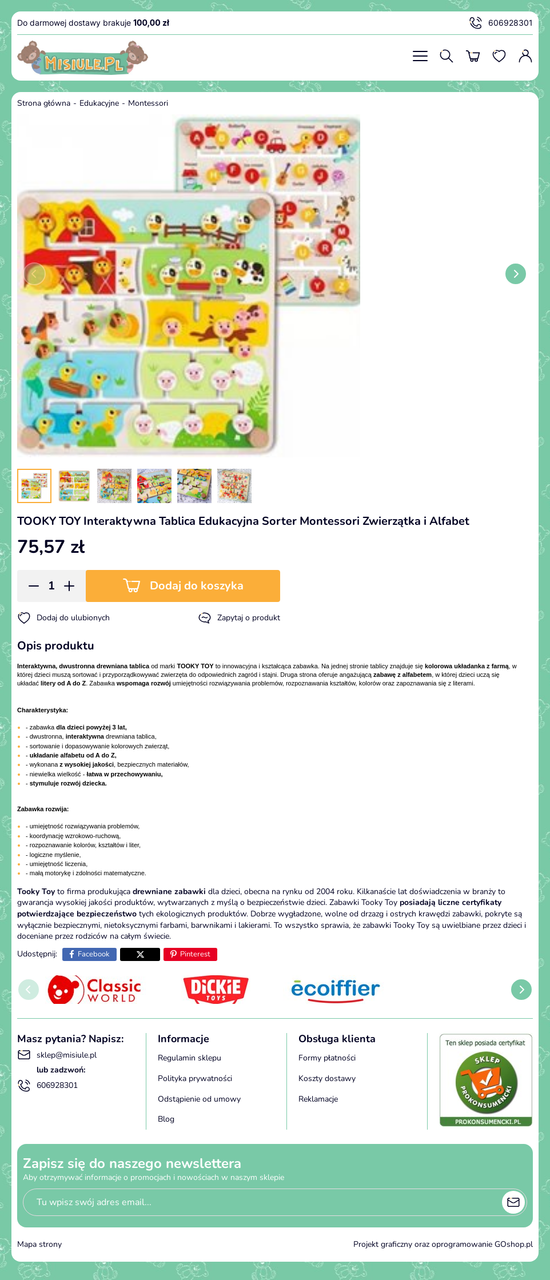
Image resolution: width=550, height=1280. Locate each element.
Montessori (148, 103)
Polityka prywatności (195, 1078)
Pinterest (195, 954)
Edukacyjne (99, 103)
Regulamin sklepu (189, 1057)
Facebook (94, 954)
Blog (166, 1119)
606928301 (501, 23)
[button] (30, 586)
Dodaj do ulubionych (63, 618)
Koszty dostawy (327, 1078)
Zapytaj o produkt (239, 618)
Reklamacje (318, 1099)
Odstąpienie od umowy (199, 1099)
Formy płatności (327, 1057)
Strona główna (43, 103)
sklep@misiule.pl (57, 1055)
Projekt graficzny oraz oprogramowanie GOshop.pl (443, 1244)
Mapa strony (39, 1244)
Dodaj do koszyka (197, 585)
